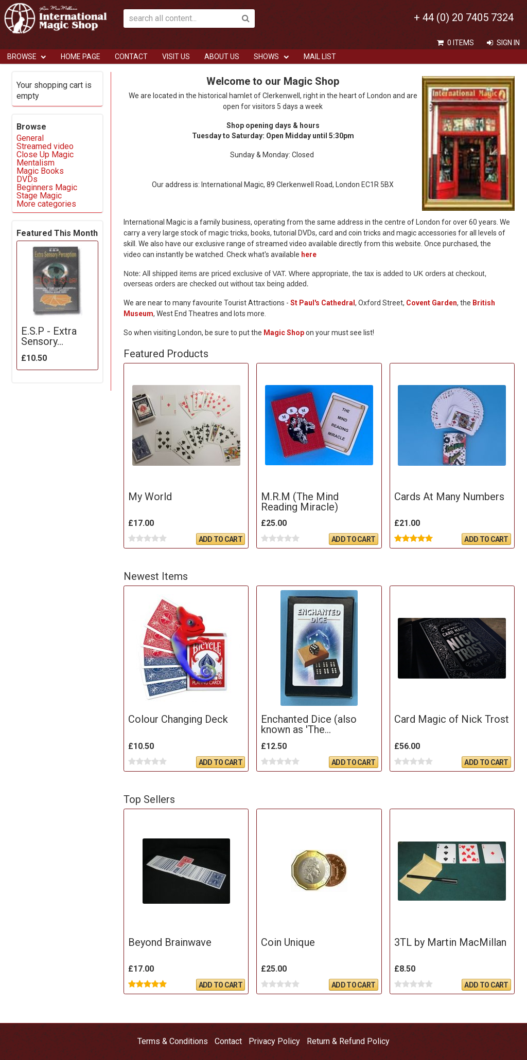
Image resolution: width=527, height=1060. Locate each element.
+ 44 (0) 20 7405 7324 (464, 17)
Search (245, 18)
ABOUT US (221, 56)
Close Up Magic (45, 154)
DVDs (27, 179)
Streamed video (45, 146)
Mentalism (35, 163)
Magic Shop (284, 332)
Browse (22, 56)
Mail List (320, 56)
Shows (266, 56)
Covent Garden (431, 303)
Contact (131, 56)
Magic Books (40, 171)
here (309, 254)
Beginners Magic (46, 187)
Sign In (508, 43)
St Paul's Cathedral (322, 303)
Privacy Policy (274, 1041)
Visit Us (176, 56)
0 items (460, 43)
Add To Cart (220, 539)
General (30, 138)
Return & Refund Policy (348, 1041)
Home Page (80, 56)
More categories (46, 204)
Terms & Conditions (172, 1041)
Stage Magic (39, 195)
